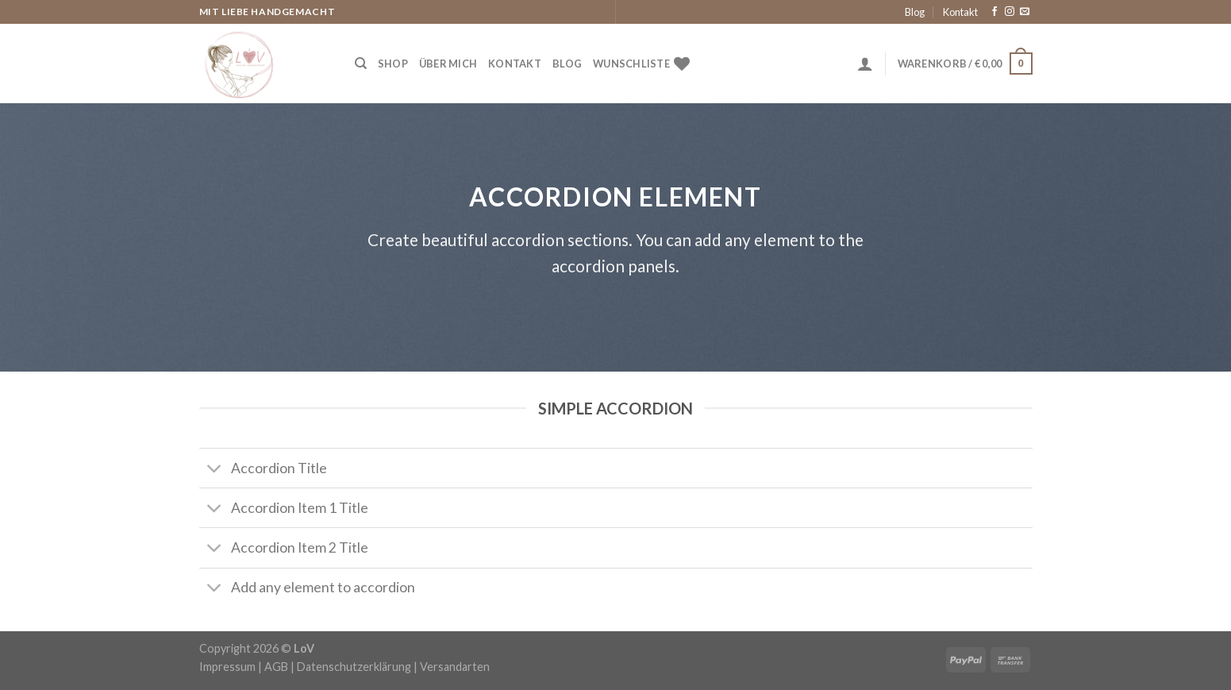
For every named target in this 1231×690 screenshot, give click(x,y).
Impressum (227, 666)
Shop (393, 63)
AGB (276, 666)
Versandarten (455, 666)
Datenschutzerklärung (354, 666)
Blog (915, 12)
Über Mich (448, 63)
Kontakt (960, 12)
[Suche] (361, 63)
